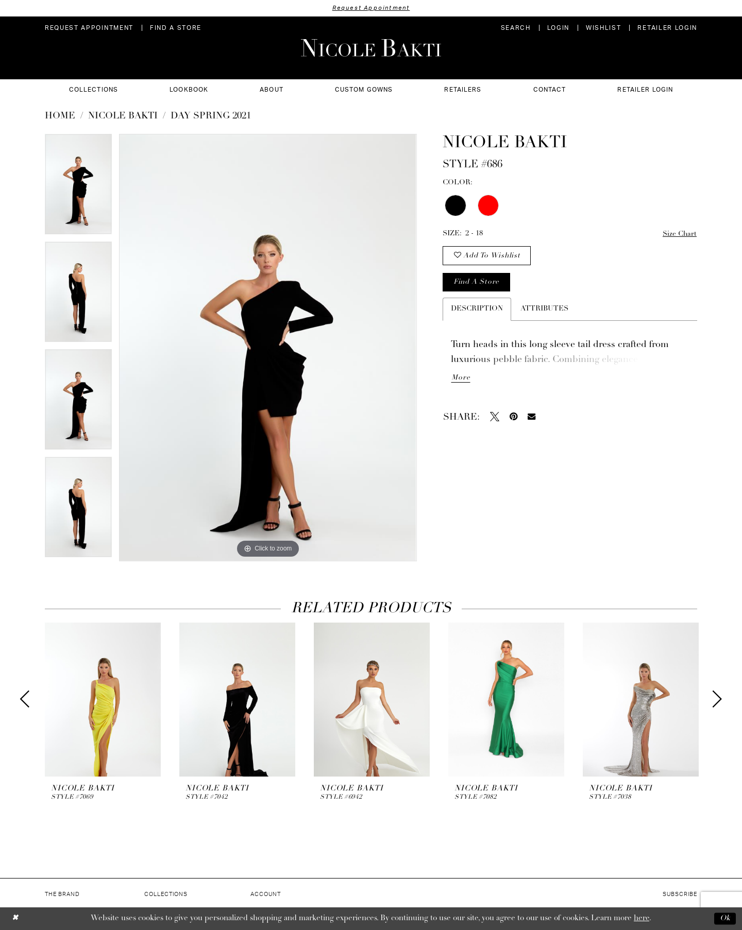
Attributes (544, 311)
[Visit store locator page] (176, 28)
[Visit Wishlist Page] (603, 28)
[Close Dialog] (15, 918)
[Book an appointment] (89, 28)
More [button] (460, 380)
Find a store (476, 284)
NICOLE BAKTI (123, 116)
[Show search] (516, 28)
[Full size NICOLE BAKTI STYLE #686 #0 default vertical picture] (268, 347)
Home (60, 116)
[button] (558, 28)
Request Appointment (371, 8)
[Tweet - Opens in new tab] (494, 418)
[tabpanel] (78, 188)
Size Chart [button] (679, 234)
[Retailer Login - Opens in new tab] (667, 28)
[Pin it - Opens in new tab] (513, 418)
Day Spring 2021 (211, 116)
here (641, 918)
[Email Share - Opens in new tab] (531, 419)
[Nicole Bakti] (371, 48)
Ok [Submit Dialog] (725, 918)
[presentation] (103, 700)
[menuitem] (89, 28)
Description (477, 311)
